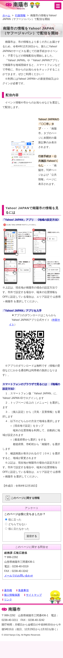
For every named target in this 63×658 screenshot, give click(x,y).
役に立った (13, 519)
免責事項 (23, 590)
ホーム (6, 15)
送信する (32, 536)
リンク (8, 599)
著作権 (8, 590)
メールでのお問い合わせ (18, 575)
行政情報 (20, 15)
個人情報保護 (12, 595)
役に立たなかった (17, 528)
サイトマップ (34, 595)
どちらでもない (16, 524)
